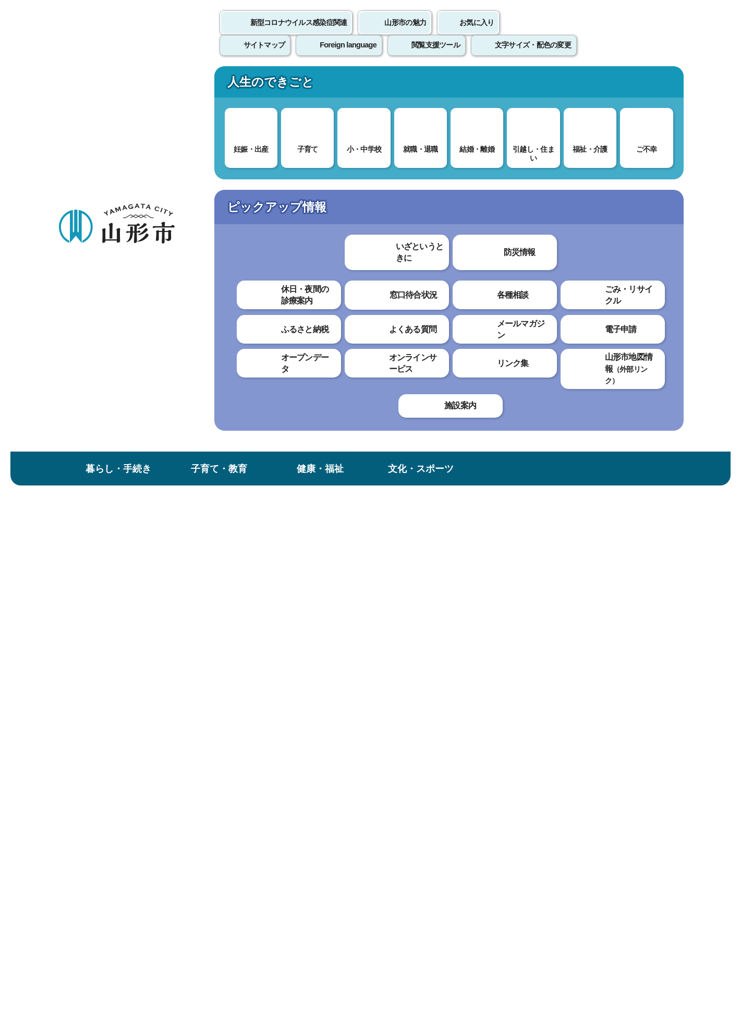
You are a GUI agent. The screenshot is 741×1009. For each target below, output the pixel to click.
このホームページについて (116, 766)
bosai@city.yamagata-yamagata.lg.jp (272, 687)
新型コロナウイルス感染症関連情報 (281, 176)
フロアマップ (94, 922)
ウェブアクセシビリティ (382, 766)
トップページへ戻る (648, 734)
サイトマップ (484, 766)
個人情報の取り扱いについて (251, 766)
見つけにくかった (323, 538)
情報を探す (181, 137)
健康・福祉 (320, 85)
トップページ (137, 176)
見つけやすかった (238, 538)
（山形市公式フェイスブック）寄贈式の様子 (314, 420)
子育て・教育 (219, 85)
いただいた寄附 (380, 176)
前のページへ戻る (561, 734)
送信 (431, 562)
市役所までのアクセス (183, 922)
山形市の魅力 (405, 34)
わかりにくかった (323, 502)
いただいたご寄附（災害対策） (471, 176)
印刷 (561, 313)
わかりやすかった (238, 502)
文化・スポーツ (421, 85)
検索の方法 (568, 136)
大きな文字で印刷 (636, 312)
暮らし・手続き (118, 85)
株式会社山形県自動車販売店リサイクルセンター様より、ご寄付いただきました (114, 346)
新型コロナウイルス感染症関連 (298, 34)
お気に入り (476, 34)
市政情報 (622, 85)
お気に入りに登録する (637, 212)
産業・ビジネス (521, 85)
